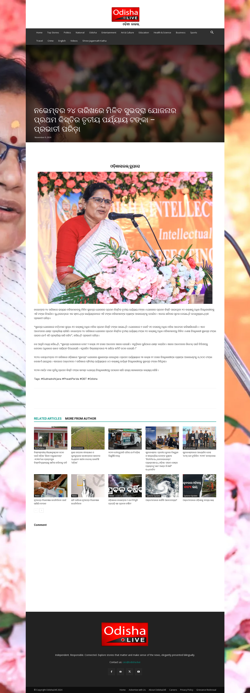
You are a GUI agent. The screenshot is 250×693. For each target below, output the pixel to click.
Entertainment (109, 32)
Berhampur (40, 448)
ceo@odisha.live (131, 662)
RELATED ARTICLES (48, 418)
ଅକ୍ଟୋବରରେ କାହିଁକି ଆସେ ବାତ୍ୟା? (161, 500)
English (62, 40)
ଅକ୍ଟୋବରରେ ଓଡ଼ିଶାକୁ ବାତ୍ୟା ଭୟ (198, 500)
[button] (212, 32)
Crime (51, 40)
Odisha (93, 32)
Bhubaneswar (190, 448)
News (111, 448)
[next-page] (41, 510)
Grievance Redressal (206, 689)
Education (144, 32)
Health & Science (162, 32)
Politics (67, 32)
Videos (74, 40)
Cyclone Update (153, 496)
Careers (173, 689)
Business (180, 32)
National (80, 32)
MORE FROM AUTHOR (80, 418)
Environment (77, 448)
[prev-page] (36, 510)
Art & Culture (127, 32)
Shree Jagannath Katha (94, 40)
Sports (193, 32)
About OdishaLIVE (157, 689)
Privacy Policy (186, 689)
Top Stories (53, 32)
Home (39, 32)
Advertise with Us (137, 689)
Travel (39, 40)
